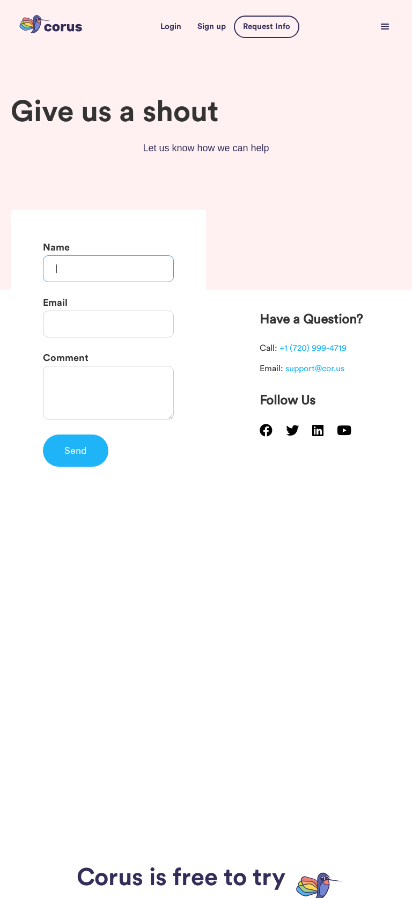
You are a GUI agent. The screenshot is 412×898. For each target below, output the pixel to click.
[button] (385, 27)
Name (56, 247)
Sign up (211, 27)
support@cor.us (314, 368)
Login (170, 27)
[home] (51, 26)
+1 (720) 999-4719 (313, 348)
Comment (66, 358)
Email (55, 302)
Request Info (266, 27)
